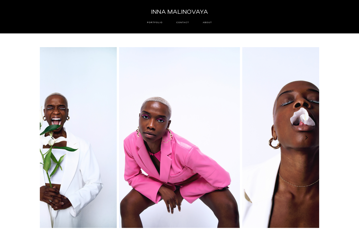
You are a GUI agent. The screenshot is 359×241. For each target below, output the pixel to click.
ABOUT (207, 22)
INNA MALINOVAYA (179, 12)
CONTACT (182, 22)
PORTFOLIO (155, 22)
